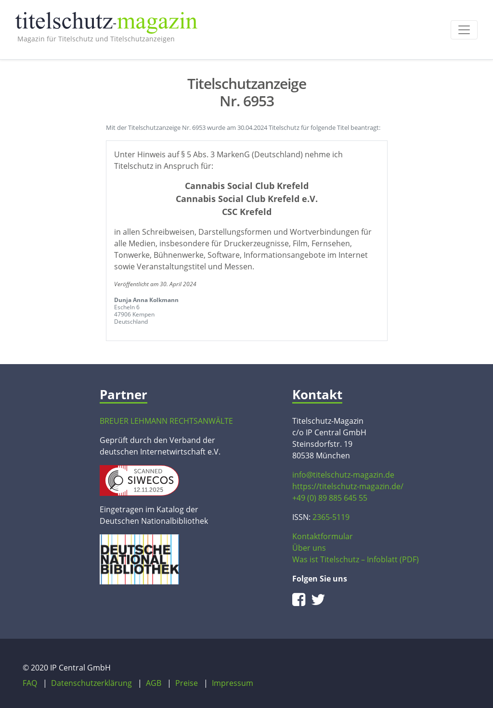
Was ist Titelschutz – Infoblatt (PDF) (355, 559)
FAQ (30, 683)
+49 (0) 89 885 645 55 (329, 498)
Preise (186, 683)
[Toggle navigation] (464, 29)
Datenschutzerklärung (91, 683)
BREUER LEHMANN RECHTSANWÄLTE (166, 421)
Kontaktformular (322, 536)
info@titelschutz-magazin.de (343, 474)
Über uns (309, 548)
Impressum (232, 683)
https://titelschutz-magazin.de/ (347, 486)
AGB (153, 683)
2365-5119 (331, 517)
